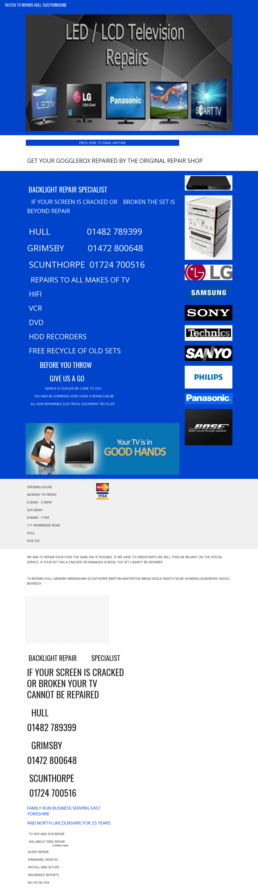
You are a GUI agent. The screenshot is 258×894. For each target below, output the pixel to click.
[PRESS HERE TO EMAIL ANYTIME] (102, 143)
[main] (129, 161)
